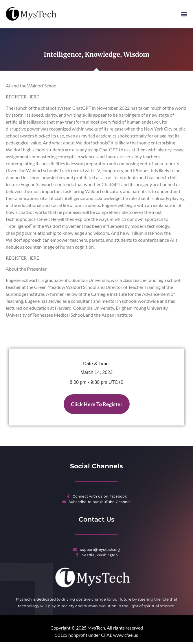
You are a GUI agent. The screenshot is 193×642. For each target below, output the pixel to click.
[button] (184, 14)
